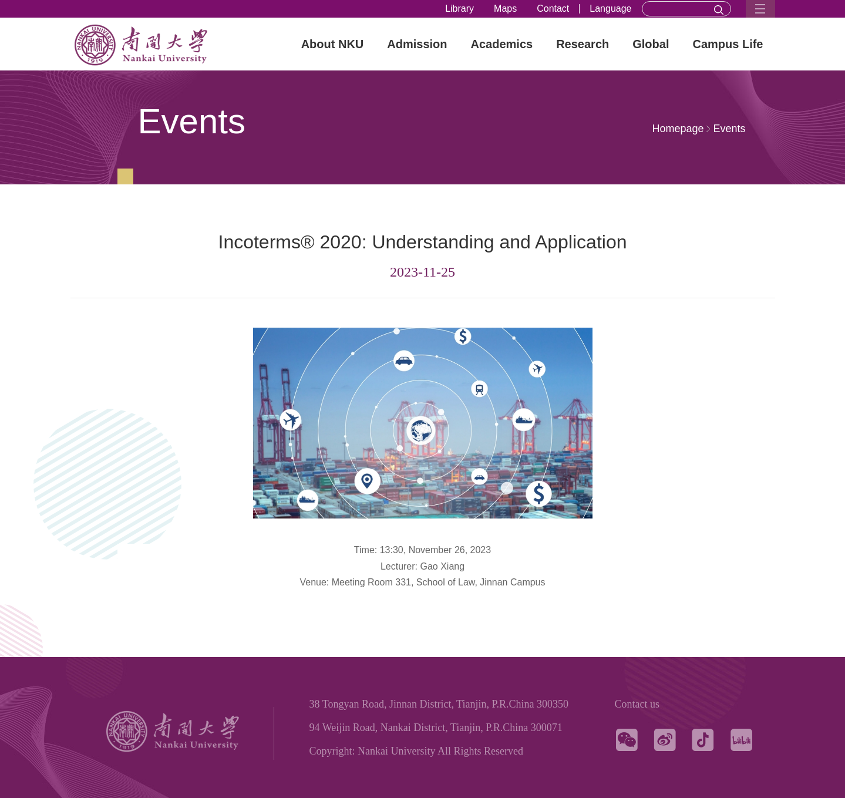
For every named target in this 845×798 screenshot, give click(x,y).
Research (582, 44)
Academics (502, 44)
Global (650, 44)
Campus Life (727, 44)
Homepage (677, 128)
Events (729, 128)
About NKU (332, 44)
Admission (417, 44)
